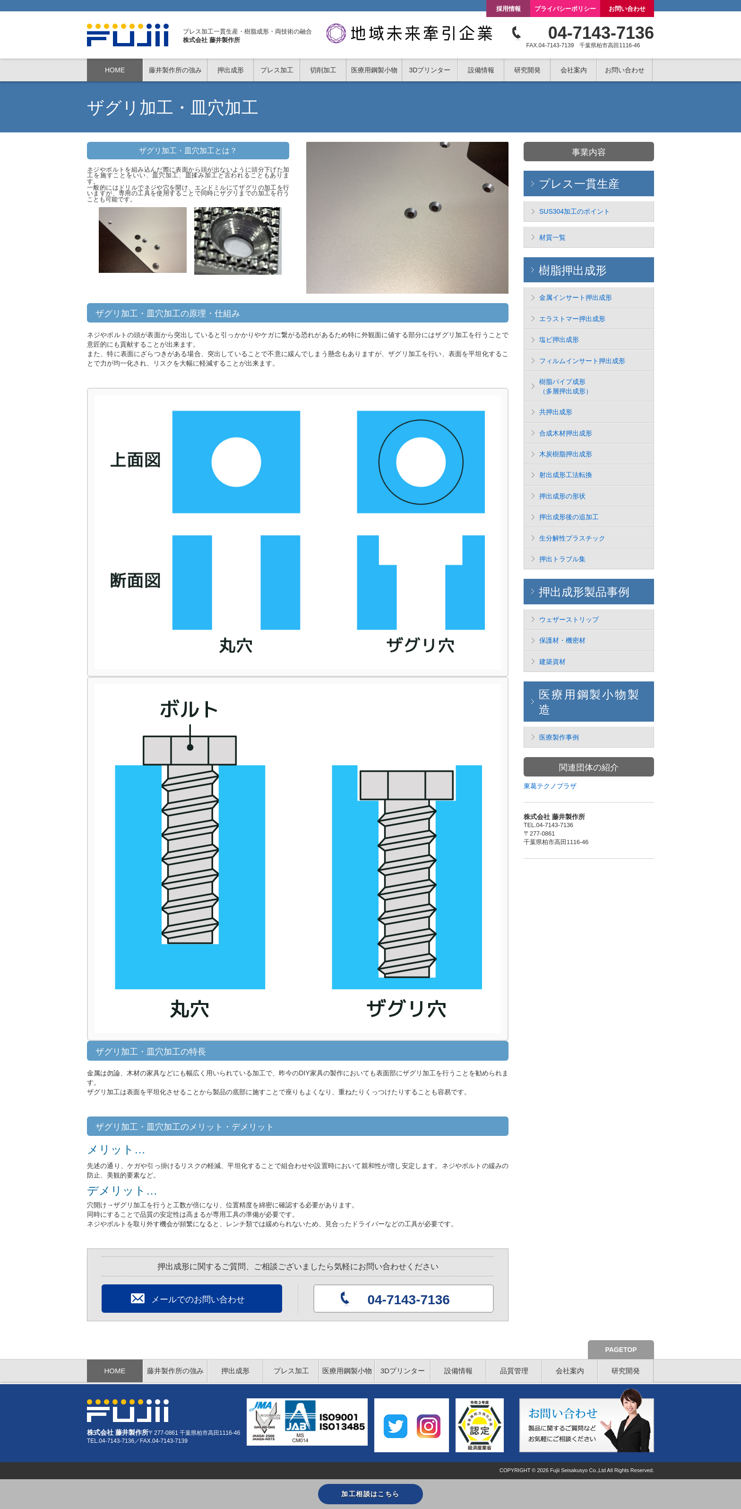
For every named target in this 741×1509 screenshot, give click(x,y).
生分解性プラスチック (572, 538)
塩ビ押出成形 (559, 339)
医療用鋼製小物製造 (589, 702)
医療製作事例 (559, 737)
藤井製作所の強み (175, 70)
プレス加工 (291, 1371)
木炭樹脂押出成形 (565, 454)
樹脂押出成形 (573, 270)
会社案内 (570, 1371)
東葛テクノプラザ (550, 786)
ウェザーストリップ (569, 619)
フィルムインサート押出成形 (582, 361)
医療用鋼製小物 (347, 1371)
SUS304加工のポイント (574, 211)
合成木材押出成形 (565, 433)
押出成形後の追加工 (569, 517)
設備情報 (481, 70)
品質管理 (514, 1371)
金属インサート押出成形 (575, 297)
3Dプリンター (402, 1371)
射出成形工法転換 (565, 475)
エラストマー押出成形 (572, 319)
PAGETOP (621, 1349)
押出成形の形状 (562, 496)
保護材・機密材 (562, 640)
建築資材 (552, 661)
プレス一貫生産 (579, 183)
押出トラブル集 (562, 559)
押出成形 (235, 1371)
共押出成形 (555, 412)
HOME (115, 70)
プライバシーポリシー (565, 8)
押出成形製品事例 (584, 591)
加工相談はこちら (370, 1494)
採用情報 (508, 8)
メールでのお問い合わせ (198, 1299)
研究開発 (626, 1371)
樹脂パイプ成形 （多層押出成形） (565, 386)
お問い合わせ (627, 8)
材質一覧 (552, 237)
